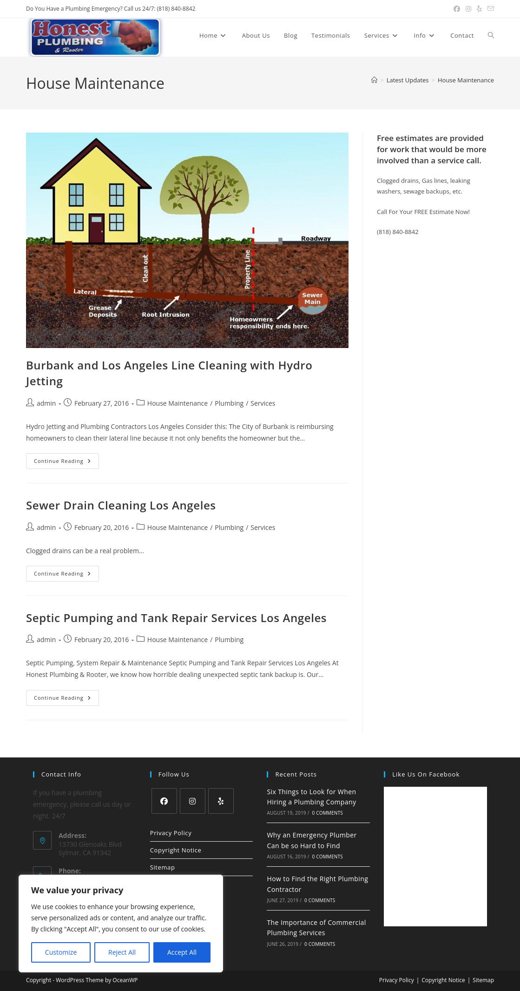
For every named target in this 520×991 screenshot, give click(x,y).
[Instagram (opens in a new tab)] (468, 8)
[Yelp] (221, 801)
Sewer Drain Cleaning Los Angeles (121, 505)
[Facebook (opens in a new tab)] (457, 8)
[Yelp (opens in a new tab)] (479, 8)
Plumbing (229, 403)
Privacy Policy (171, 833)
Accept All (182, 952)
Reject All (122, 952)
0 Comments (327, 813)
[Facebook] (164, 801)
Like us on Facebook (426, 774)
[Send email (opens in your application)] (489, 8)
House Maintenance (466, 80)
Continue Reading (66, 462)
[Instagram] (192, 801)
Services (262, 403)
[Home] (374, 80)
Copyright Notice (176, 850)
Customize (61, 952)
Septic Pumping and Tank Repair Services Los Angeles (176, 617)
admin (46, 403)
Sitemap (162, 867)
